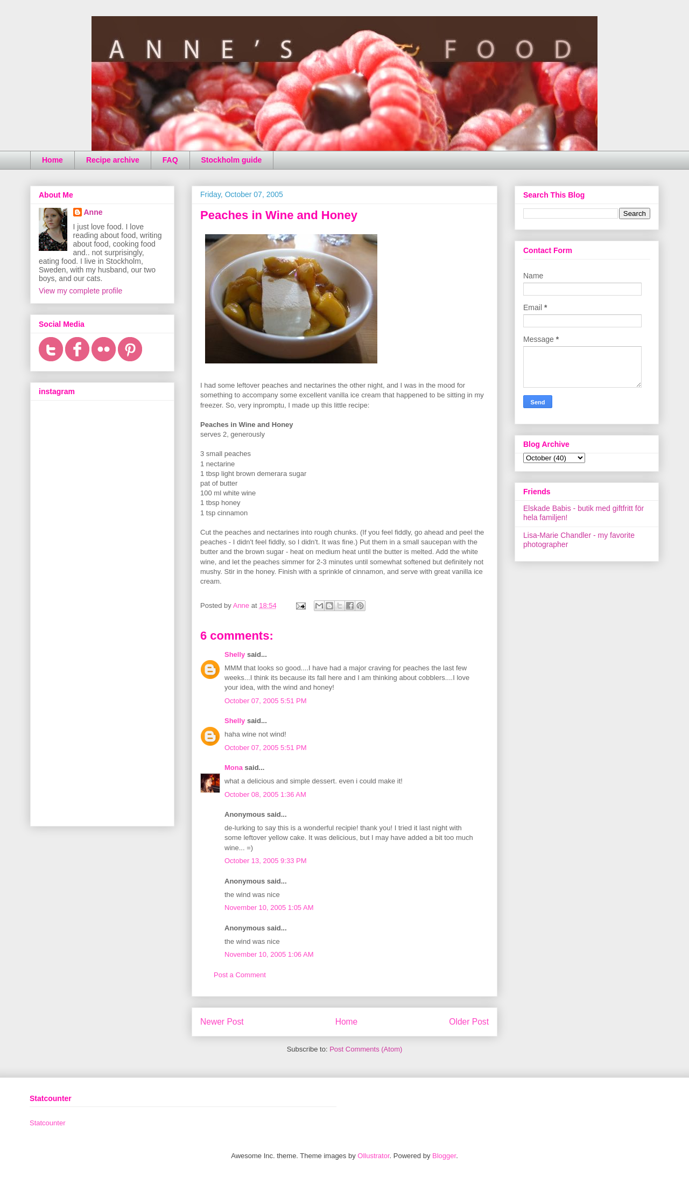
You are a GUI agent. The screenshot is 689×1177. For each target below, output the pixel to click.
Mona (233, 767)
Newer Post (222, 1021)
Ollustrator (373, 1156)
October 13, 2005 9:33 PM (265, 861)
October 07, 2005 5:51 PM (265, 701)
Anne (93, 212)
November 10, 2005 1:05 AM (269, 907)
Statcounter (48, 1123)
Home (52, 160)
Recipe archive (112, 160)
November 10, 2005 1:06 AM (269, 954)
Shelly (234, 654)
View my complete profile (80, 290)
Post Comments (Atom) (365, 1049)
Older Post (469, 1021)
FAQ (170, 160)
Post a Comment (240, 975)
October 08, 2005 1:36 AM (265, 794)
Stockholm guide (231, 160)
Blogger (444, 1156)
